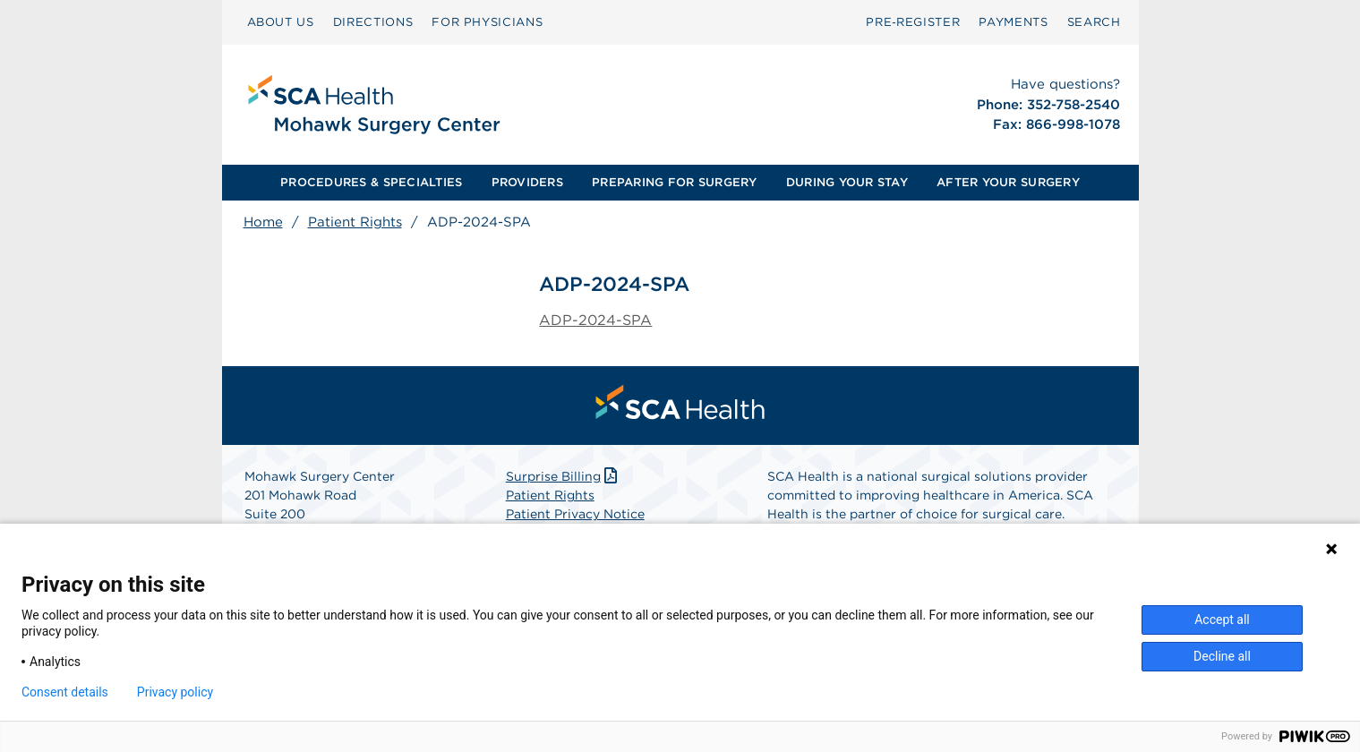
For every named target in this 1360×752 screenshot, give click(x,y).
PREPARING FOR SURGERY (674, 182)
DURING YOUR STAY (847, 182)
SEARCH (1094, 22)
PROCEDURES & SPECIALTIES (371, 182)
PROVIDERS (527, 182)
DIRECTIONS (373, 22)
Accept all (1222, 619)
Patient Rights (355, 222)
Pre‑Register (913, 22)
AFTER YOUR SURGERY (1008, 182)
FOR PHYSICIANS (487, 22)
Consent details (64, 692)
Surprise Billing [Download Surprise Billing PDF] (563, 476)
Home (263, 222)
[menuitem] (280, 22)
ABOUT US (280, 22)
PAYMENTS (1013, 22)
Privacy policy (175, 692)
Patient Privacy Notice (575, 514)
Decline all (1222, 656)
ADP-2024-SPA (595, 320)
